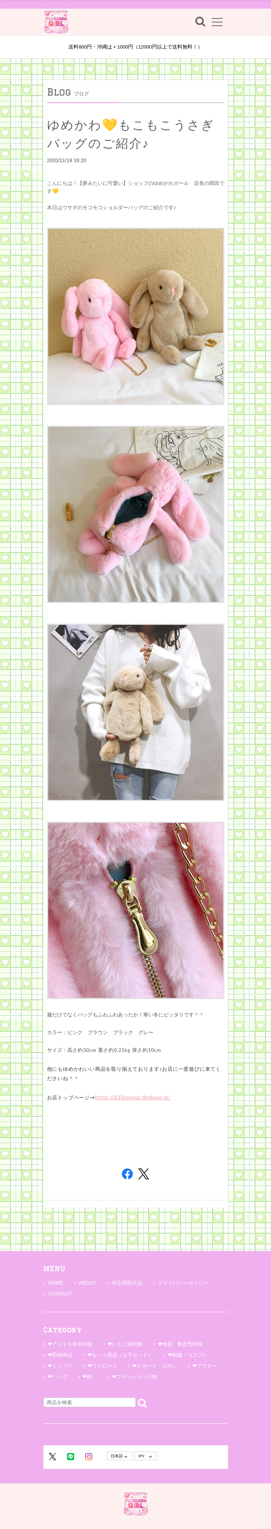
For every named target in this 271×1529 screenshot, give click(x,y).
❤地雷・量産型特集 (180, 1344)
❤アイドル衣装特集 (70, 1344)
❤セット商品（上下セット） (120, 1355)
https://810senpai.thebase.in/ (133, 1097)
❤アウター (204, 1366)
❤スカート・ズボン (154, 1366)
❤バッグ (57, 1377)
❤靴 (89, 1377)
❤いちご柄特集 (125, 1344)
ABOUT (85, 1283)
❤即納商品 (60, 1355)
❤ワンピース (102, 1366)
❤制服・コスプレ (188, 1355)
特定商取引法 (124, 1283)
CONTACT (57, 1294)
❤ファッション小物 (134, 1377)
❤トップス (60, 1366)
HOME (53, 1283)
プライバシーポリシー (180, 1283)
